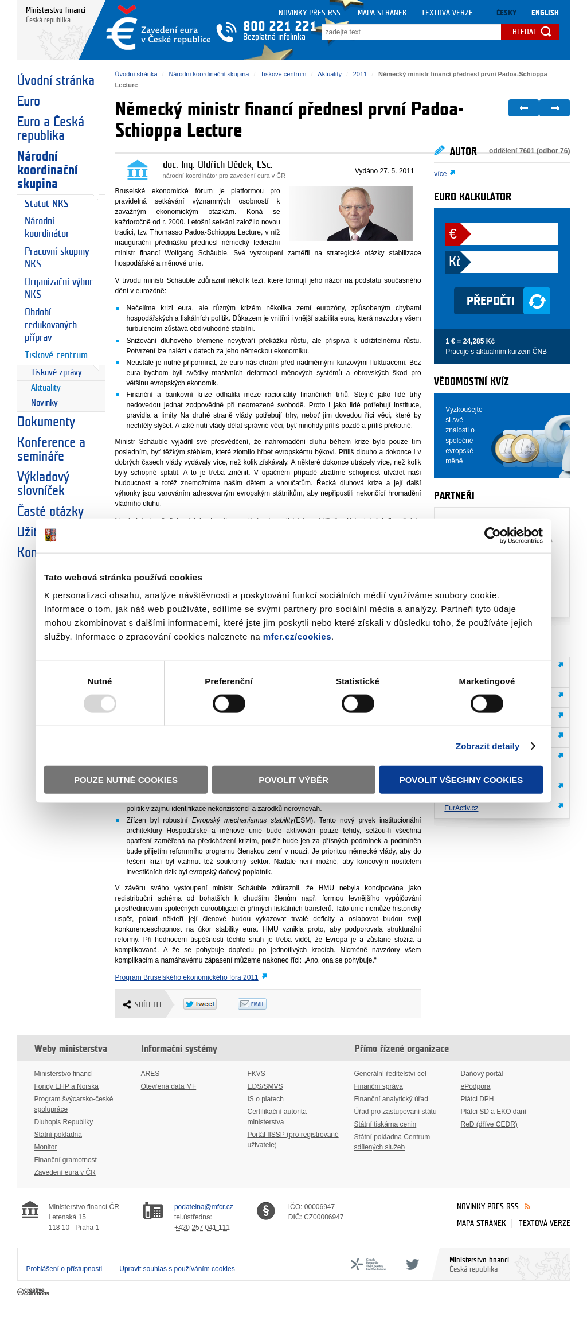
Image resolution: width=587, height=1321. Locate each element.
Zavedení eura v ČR (65, 1172)
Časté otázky (50, 511)
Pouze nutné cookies (126, 780)
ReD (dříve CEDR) (489, 1124)
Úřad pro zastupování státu (395, 1112)
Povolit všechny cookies (461, 780)
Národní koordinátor (47, 227)
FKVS (256, 1074)
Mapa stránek (382, 13)
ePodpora (476, 1086)
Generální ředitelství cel (390, 1074)
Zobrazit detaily (488, 745)
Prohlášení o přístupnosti (64, 1269)
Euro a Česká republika (50, 129)
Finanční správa (378, 1086)
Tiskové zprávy (56, 372)
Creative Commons (34, 1292)
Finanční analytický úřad (391, 1099)
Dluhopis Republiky (63, 1122)
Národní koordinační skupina (47, 170)
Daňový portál (482, 1074)
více (440, 174)
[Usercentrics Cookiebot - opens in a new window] (493, 535)
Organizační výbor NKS (59, 288)
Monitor (45, 1147)
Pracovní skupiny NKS (57, 258)
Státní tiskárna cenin (385, 1124)
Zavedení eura (158, 27)
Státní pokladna (58, 1135)
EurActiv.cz (461, 808)
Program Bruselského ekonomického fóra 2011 (187, 977)
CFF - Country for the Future (368, 1264)
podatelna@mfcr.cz (203, 1207)
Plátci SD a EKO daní (494, 1112)
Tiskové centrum (56, 355)
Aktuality (46, 388)
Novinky (44, 403)
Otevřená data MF (169, 1086)
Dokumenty (46, 422)
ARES (150, 1074)
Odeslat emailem (265, 1004)
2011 (360, 74)
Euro (28, 101)
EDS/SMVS (265, 1086)
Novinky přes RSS (310, 13)
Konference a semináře (51, 450)
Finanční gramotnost (65, 1160)
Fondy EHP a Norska (66, 1086)
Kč (454, 262)
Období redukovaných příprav (51, 324)
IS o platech (266, 1099)
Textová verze (447, 13)
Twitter (410, 1264)
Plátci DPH (477, 1099)
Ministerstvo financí (63, 1074)
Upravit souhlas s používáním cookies (176, 1269)
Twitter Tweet (210, 1004)
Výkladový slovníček (43, 484)
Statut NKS (47, 204)
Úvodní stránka (56, 81)
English (545, 13)
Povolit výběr (293, 780)
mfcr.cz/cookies (297, 636)
